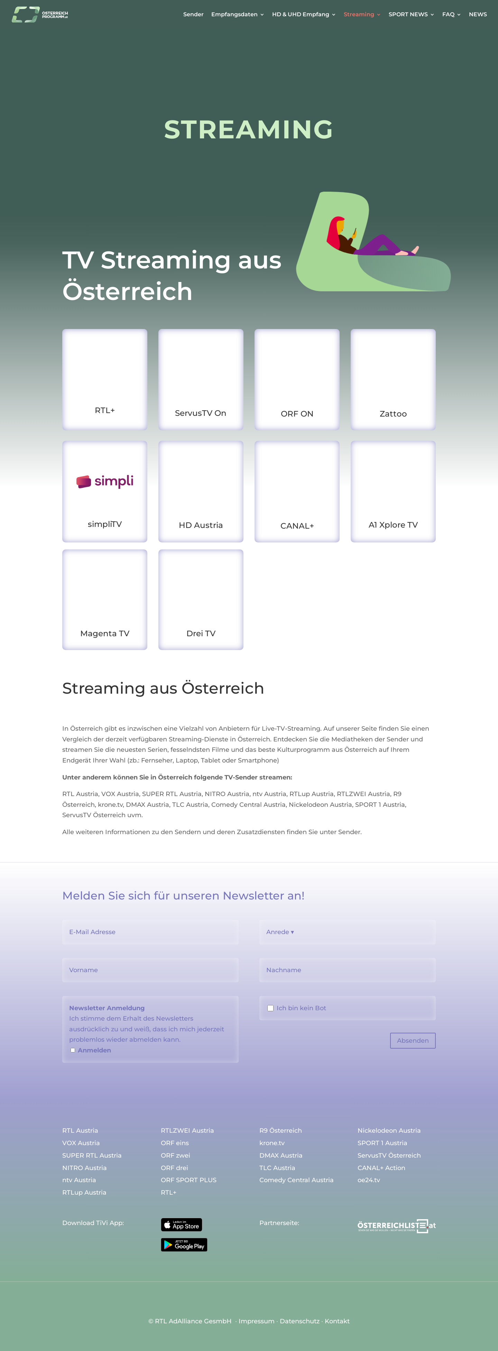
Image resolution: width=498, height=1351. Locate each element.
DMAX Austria (147, 805)
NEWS (478, 15)
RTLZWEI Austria (363, 794)
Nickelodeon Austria (320, 805)
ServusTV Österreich (94, 815)
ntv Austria (269, 794)
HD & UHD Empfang (300, 15)
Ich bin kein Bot (301, 1008)
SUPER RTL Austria (172, 794)
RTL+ (168, 1192)
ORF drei (174, 1168)
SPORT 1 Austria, (380, 805)
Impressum (257, 1321)
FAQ (448, 15)
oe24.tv (369, 1180)
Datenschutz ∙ (302, 1321)
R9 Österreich (280, 1131)
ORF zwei (175, 1155)
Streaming (359, 15)
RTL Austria (80, 794)
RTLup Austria (311, 794)
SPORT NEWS (408, 15)
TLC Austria (190, 805)
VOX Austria (120, 794)
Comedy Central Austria (248, 805)
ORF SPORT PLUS (188, 1180)
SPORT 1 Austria (382, 1143)
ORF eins (175, 1143)
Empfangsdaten (234, 15)
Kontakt (337, 1321)
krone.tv (110, 805)
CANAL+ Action (381, 1168)
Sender (193, 15)
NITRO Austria (227, 794)
